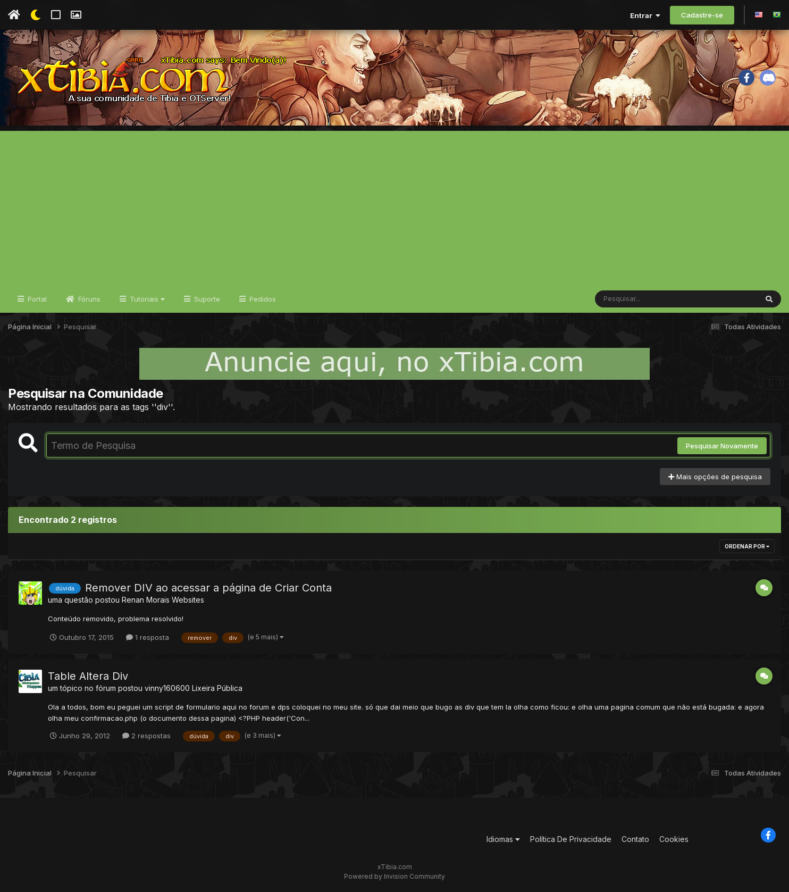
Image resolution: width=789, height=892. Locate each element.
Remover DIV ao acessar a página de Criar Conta (208, 587)
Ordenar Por (747, 546)
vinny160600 (167, 688)
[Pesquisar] (636, 298)
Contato (635, 839)
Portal (36, 299)
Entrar (645, 15)
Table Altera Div (88, 676)
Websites (188, 599)
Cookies (674, 839)
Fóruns (88, 299)
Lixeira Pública (217, 688)
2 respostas (146, 735)
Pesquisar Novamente (722, 445)
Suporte (206, 299)
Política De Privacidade (570, 839)
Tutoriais (146, 299)
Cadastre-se (702, 15)
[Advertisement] (394, 205)
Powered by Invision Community (394, 876)
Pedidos (261, 299)
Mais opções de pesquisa (715, 476)
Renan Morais (146, 599)
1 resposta (147, 637)
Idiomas (503, 839)
